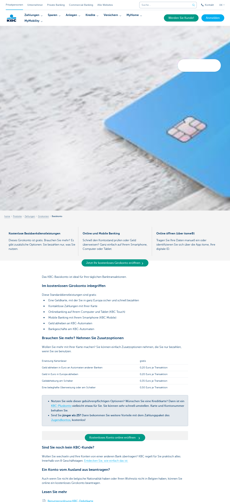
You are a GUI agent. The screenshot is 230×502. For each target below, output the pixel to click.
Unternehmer (35, 5)
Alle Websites (105, 5)
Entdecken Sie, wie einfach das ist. (106, 460)
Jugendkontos (60, 420)
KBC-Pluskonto (61, 405)
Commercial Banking (81, 5)
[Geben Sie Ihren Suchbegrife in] (193, 5)
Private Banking (56, 5)
